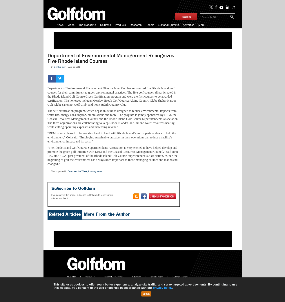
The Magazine (87, 24)
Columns (105, 24)
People (150, 24)
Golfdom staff (60, 67)
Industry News (95, 171)
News (60, 24)
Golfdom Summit (180, 277)
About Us (71, 277)
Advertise (188, 24)
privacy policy (162, 287)
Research (136, 24)
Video (71, 24)
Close (146, 294)
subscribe (186, 17)
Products (120, 24)
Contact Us (89, 277)
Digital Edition (156, 277)
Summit (168, 24)
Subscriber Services (114, 277)
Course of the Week (77, 171)
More (201, 24)
